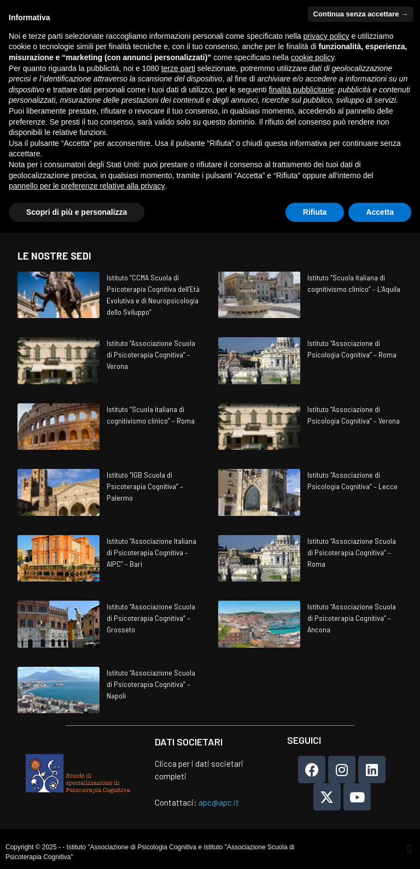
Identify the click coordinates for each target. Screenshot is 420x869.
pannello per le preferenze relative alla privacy (87, 185)
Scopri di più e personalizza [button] (76, 212)
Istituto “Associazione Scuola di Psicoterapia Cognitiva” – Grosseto (151, 618)
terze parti (178, 68)
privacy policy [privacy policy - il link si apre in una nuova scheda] (326, 36)
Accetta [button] (380, 212)
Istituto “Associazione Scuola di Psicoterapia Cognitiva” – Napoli (151, 684)
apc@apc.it (219, 802)
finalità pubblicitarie (301, 89)
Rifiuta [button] (315, 212)
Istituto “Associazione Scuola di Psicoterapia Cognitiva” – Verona (151, 354)
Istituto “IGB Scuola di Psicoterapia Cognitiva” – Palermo (145, 486)
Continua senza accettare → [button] (360, 14)
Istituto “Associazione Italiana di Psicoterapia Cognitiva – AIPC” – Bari (151, 552)
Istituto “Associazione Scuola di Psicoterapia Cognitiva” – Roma (351, 552)
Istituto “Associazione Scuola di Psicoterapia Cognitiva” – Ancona (351, 618)
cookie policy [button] (312, 57)
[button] (409, 849)
